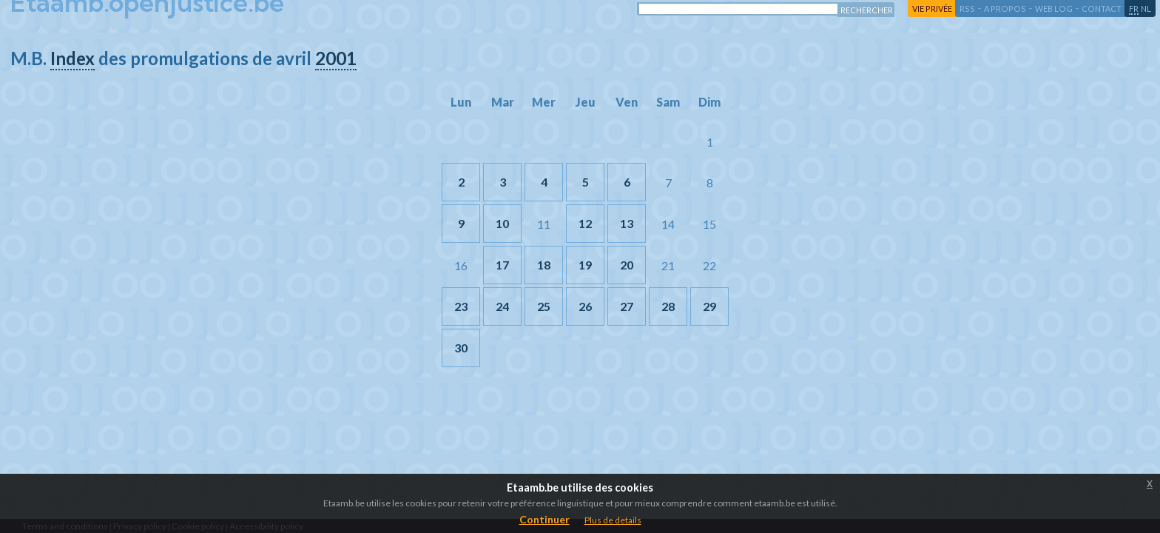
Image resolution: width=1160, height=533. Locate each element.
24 (502, 306)
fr (1134, 8)
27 (626, 306)
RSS (967, 8)
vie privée (932, 8)
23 (461, 306)
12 (585, 223)
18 (543, 265)
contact (1102, 8)
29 (709, 306)
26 (585, 306)
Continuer (544, 519)
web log (1054, 8)
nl (1146, 8)
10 (502, 223)
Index (72, 58)
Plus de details (612, 520)
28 (668, 306)
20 (626, 265)
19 (585, 265)
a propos (1005, 8)
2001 (336, 58)
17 (502, 265)
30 (461, 348)
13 (626, 223)
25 (543, 306)
